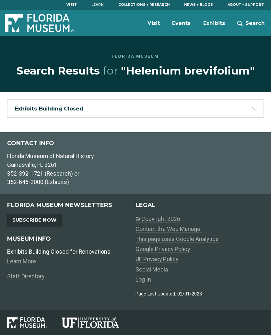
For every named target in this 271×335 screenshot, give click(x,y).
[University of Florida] (98, 322)
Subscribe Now (34, 220)
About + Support (246, 5)
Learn (97, 5)
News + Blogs (198, 5)
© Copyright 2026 (158, 218)
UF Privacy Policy (157, 259)
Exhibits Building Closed (49, 108)
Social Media (152, 269)
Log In (143, 279)
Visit (71, 5)
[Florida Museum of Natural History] (34, 322)
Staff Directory (25, 276)
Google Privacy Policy (163, 249)
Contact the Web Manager (169, 228)
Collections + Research (144, 5)
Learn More (21, 261)
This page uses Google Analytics (177, 239)
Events (181, 23)
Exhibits (214, 23)
